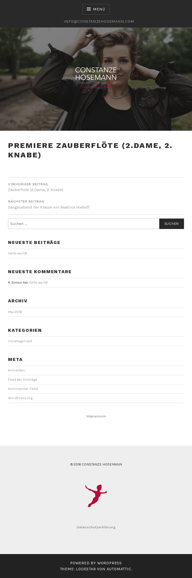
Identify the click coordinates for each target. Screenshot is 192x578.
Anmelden (16, 370)
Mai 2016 (15, 312)
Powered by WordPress (96, 563)
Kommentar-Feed (23, 389)
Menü (99, 9)
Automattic (119, 569)
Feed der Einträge (22, 379)
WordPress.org (20, 398)
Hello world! (17, 253)
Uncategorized (20, 341)
